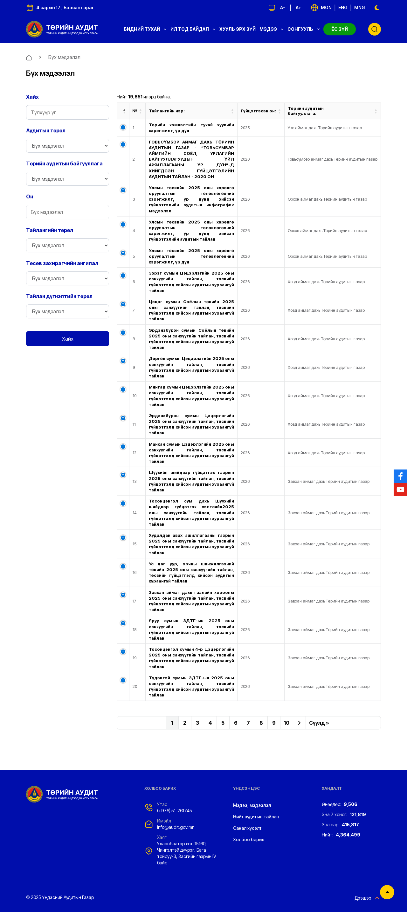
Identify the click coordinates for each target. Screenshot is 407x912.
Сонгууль (303, 29)
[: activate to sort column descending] (123, 111)
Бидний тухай (145, 29)
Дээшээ (368, 898)
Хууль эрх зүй (237, 29)
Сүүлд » (319, 723)
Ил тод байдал (193, 29)
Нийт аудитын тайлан (256, 816)
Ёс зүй (339, 29)
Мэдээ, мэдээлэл (252, 805)
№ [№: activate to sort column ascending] (135, 110)
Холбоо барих (248, 839)
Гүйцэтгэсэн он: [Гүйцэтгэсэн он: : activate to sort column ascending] (258, 110)
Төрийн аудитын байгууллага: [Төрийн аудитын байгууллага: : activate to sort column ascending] (306, 111)
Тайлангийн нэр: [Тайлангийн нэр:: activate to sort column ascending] (167, 110)
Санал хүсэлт (247, 828)
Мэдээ (271, 29)
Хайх (67, 339)
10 (286, 723)
